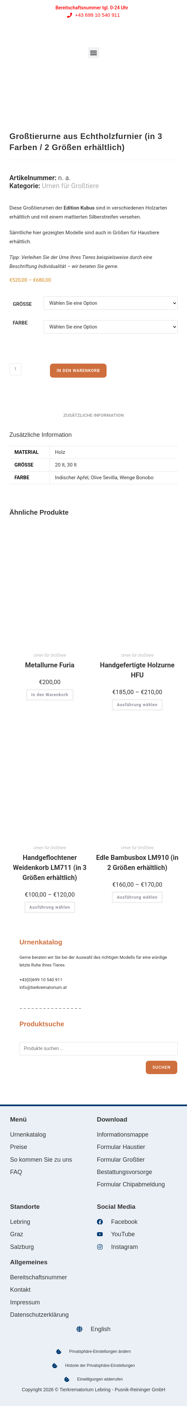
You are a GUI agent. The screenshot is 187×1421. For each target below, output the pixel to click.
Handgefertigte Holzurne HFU (137, 670)
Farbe (20, 323)
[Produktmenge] (15, 369)
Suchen (161, 1067)
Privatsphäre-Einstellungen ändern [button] (100, 1351)
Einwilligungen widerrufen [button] (100, 1379)
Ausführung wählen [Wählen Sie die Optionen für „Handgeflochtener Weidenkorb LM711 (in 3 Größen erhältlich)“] (49, 907)
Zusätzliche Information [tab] (93, 415)
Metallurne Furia (49, 665)
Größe (22, 304)
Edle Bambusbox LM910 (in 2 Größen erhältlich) (137, 863)
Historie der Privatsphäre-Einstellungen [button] (100, 1365)
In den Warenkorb (78, 370)
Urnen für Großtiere (70, 186)
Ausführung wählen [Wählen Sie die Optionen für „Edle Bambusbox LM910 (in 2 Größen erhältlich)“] (137, 897)
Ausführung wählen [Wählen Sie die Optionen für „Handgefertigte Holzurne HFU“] (137, 704)
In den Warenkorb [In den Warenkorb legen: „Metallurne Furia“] (49, 694)
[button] (93, 52)
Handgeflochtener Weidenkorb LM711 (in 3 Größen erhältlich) (50, 868)
